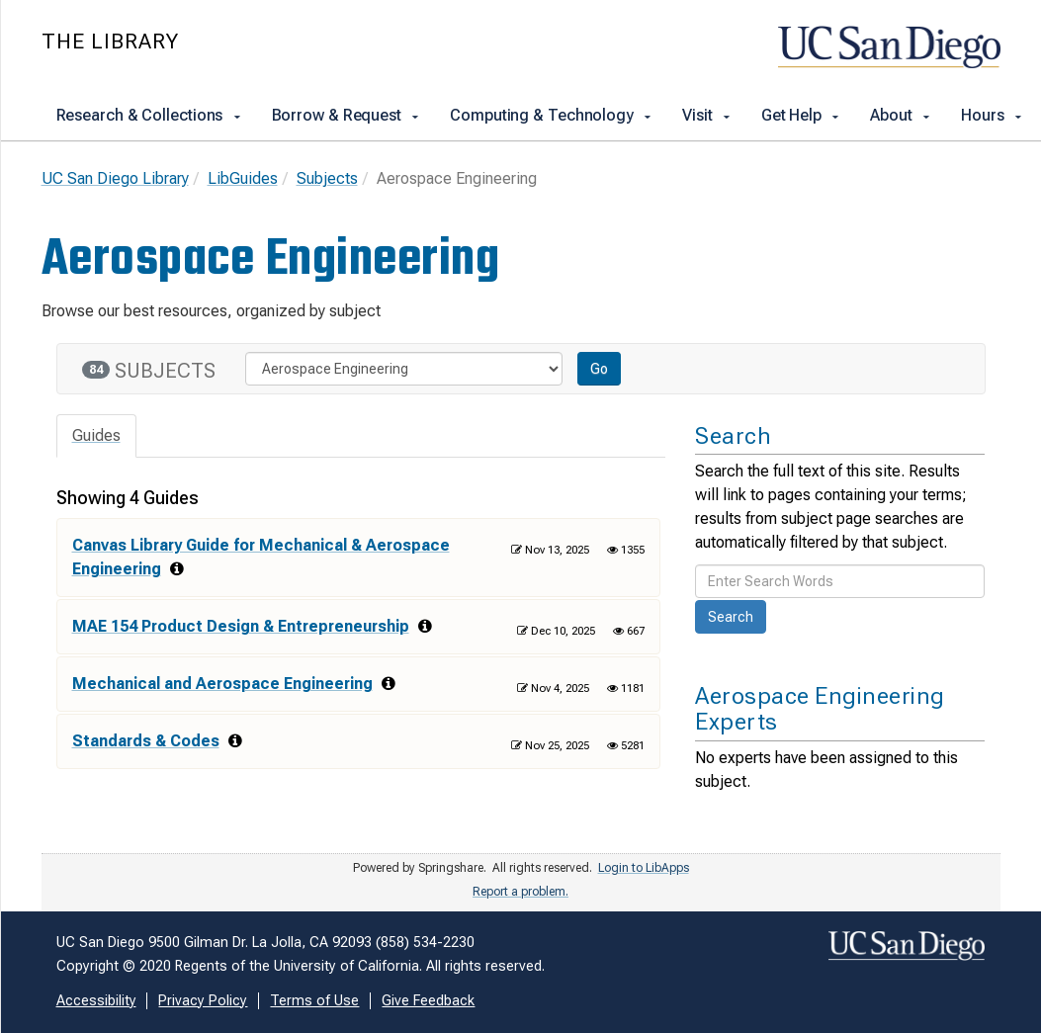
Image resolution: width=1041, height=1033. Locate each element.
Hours (992, 115)
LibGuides (243, 178)
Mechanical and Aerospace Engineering (222, 683)
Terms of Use (314, 1000)
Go (599, 369)
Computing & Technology (551, 115)
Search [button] (730, 617)
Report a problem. (520, 892)
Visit (707, 115)
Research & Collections (149, 115)
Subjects (327, 178)
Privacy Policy (202, 1000)
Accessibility (96, 1000)
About (900, 115)
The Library (110, 41)
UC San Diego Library (115, 178)
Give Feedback (428, 1000)
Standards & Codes (145, 741)
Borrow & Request (346, 115)
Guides (96, 435)
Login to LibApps (643, 868)
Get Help (801, 115)
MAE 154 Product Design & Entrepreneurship (240, 626)
